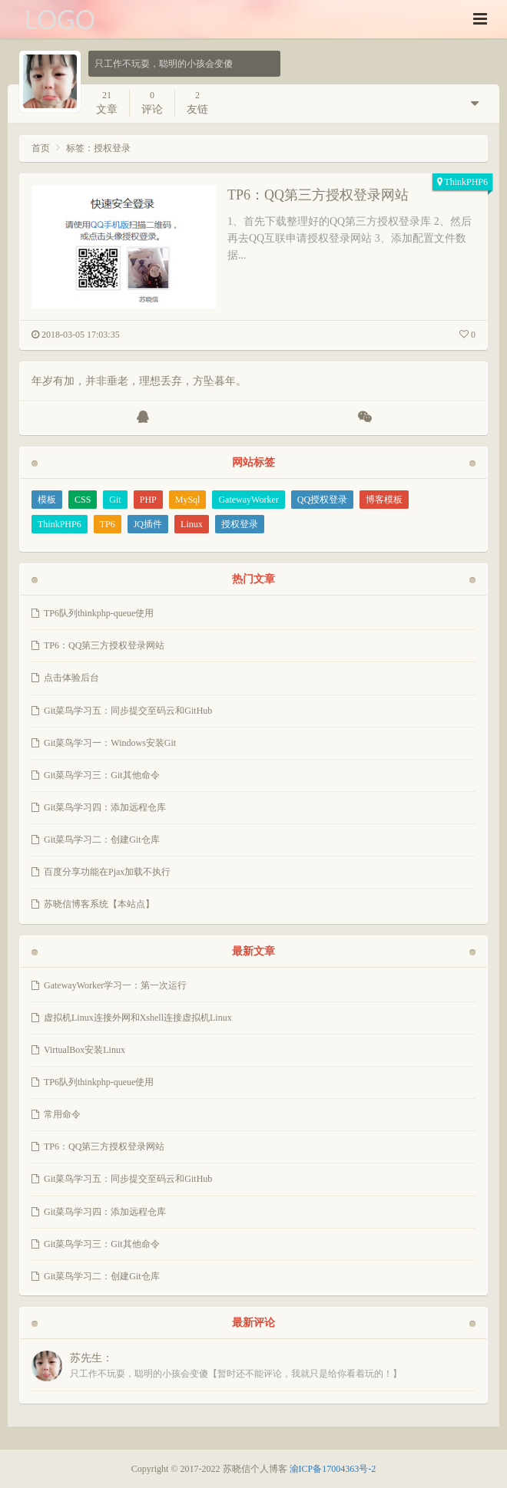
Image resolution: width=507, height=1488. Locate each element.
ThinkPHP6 (466, 182)
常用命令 (62, 1114)
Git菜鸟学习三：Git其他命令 (102, 775)
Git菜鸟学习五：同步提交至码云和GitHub (128, 710)
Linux (192, 524)
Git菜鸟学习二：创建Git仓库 (102, 839)
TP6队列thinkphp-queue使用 (99, 613)
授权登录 (239, 524)
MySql (187, 499)
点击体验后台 (71, 677)
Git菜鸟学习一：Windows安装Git (110, 742)
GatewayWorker (248, 499)
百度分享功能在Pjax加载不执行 (107, 871)
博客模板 (384, 499)
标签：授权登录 (98, 148)
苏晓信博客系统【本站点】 (99, 904)
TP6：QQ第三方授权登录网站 (318, 195)
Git (115, 499)
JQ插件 (148, 524)
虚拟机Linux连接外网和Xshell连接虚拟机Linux (138, 1017)
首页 (40, 148)
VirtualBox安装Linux (84, 1049)
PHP (148, 499)
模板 (47, 499)
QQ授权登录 (322, 499)
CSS (83, 499)
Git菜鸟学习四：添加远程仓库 (105, 807)
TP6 (107, 524)
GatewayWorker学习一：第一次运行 (115, 985)
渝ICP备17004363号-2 (333, 1468)
